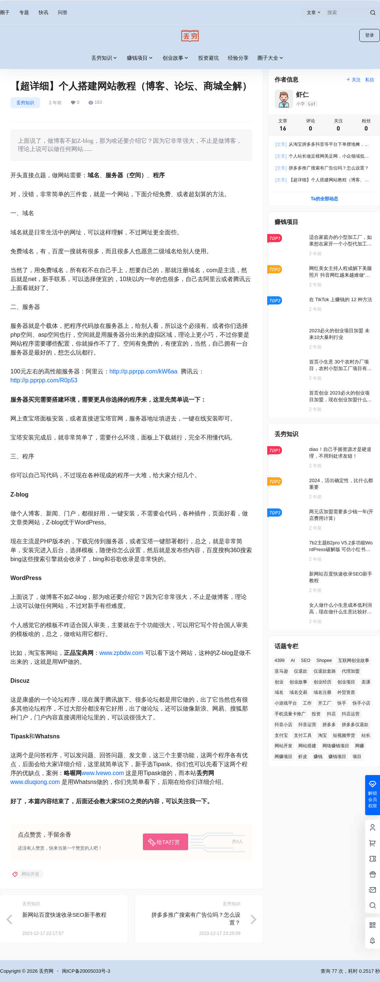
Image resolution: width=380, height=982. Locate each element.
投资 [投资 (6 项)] (316, 713)
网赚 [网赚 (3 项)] (359, 745)
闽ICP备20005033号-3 (86, 971)
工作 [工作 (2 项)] (307, 703)
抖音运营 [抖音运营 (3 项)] (307, 724)
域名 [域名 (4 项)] (279, 692)
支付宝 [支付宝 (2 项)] (281, 735)
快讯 (43, 12)
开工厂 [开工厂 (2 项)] (324, 703)
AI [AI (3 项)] (293, 660)
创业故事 (176, 58)
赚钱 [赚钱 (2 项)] (318, 756)
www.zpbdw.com (121, 653)
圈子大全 (271, 58)
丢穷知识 (104, 58)
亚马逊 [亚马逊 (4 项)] (281, 671)
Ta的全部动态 (324, 198)
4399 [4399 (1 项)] (280, 660)
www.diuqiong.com (35, 782)
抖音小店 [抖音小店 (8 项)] (283, 724)
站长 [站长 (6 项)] (365, 735)
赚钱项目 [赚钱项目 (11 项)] (337, 756)
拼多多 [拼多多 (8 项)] (329, 724)
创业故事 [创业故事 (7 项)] (298, 682)
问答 (63, 12)
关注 (353, 79)
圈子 (5, 12)
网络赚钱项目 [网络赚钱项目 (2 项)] (335, 745)
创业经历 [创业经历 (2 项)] (322, 682)
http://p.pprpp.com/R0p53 (44, 380)
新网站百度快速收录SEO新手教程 (64, 915)
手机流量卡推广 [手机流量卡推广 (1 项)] (290, 713)
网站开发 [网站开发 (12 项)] (283, 745)
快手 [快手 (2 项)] (341, 703)
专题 (24, 12)
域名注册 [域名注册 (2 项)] (322, 692)
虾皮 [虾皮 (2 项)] (302, 756)
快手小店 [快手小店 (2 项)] (361, 703)
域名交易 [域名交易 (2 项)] (298, 692)
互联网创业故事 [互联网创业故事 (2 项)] (353, 660)
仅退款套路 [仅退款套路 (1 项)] (325, 671)
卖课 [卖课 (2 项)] (365, 682)
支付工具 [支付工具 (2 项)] (303, 735)
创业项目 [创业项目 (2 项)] (346, 682)
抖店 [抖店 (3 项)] (331, 713)
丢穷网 (45, 971)
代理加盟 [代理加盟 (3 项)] (351, 671)
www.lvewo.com (103, 773)
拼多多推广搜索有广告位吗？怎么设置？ (322, 168)
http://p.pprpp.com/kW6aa (143, 371)
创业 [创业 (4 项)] (279, 682)
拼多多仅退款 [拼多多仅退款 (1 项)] (355, 724)
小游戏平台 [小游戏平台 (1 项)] (286, 703)
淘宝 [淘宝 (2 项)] (322, 735)
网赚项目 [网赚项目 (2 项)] (283, 756)
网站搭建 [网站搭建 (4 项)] (307, 745)
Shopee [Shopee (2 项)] (324, 660)
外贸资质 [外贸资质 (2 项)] (346, 692)
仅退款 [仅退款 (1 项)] (300, 671)
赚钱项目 (140, 58)
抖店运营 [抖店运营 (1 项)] (351, 713)
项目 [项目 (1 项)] (357, 756)
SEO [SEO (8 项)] (305, 660)
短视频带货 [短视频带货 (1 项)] (344, 735)
